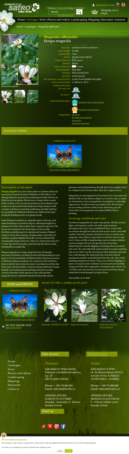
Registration (102, 5)
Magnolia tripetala (80, 324)
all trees (76, 114)
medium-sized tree (81, 123)
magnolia (76, 120)
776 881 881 (62, 8)
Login (112, 5)
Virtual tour (97, 354)
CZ (117, 4)
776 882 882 (79, 8)
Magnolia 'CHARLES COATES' (55, 324)
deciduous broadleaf (82, 117)
